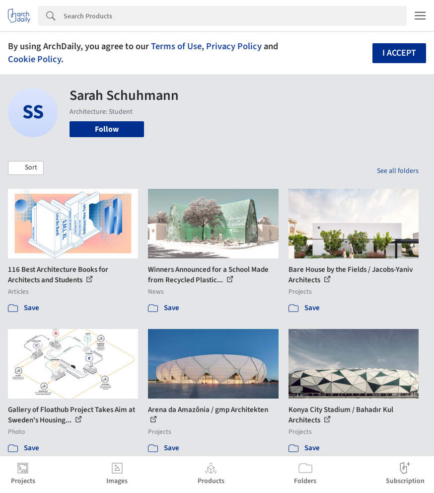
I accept (399, 53)
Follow (107, 129)
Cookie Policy (34, 59)
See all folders (398, 170)
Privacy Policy (234, 46)
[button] (26, 168)
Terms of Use (176, 46)
